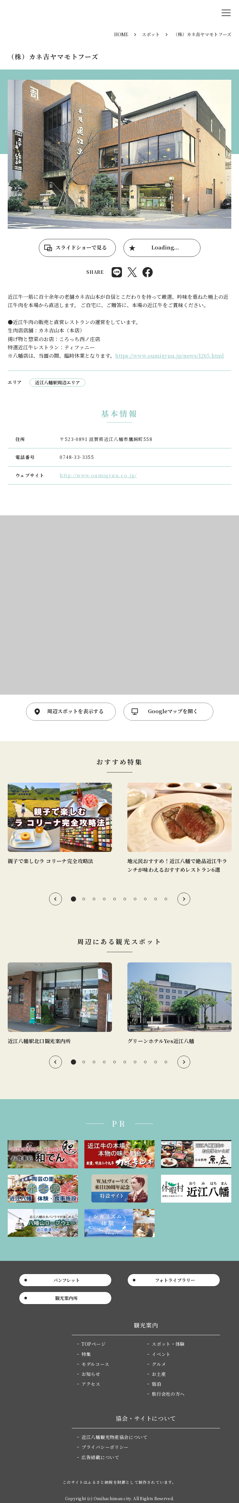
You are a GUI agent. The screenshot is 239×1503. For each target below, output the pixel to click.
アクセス (90, 1384)
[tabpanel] (60, 824)
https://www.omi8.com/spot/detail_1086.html (179, 1003)
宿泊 (156, 1384)
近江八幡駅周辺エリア (57, 382)
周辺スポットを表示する (75, 711)
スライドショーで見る (81, 247)
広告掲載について (100, 1457)
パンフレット (66, 1280)
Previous (55, 899)
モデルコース (95, 1364)
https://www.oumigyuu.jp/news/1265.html (169, 355)
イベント (161, 1354)
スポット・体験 (168, 1344)
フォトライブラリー (175, 1280)
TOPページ (93, 1344)
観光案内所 (66, 1298)
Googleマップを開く (173, 711)
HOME (121, 34)
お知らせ (90, 1374)
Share (117, 272)
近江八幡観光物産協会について (114, 1437)
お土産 (159, 1374)
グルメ (159, 1364)
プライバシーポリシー (105, 1447)
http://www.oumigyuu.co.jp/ (98, 475)
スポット (151, 34)
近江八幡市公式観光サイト (46, 13)
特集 (86, 1354)
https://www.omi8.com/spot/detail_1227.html (60, 1003)
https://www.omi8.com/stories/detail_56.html (179, 828)
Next (183, 899)
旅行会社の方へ (168, 1394)
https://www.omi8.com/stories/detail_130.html (60, 824)
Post (132, 272)
